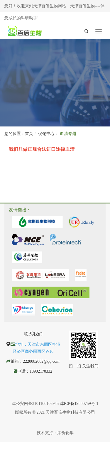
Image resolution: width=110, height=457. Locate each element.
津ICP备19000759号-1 (79, 403)
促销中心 (46, 133)
